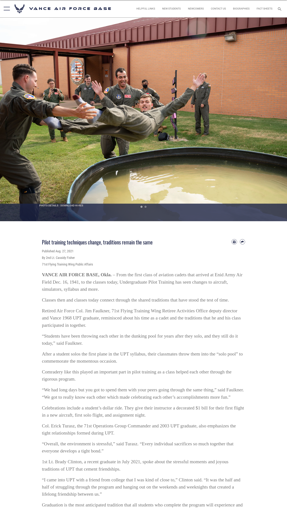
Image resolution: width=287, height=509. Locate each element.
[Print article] (234, 241)
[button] (6, 8)
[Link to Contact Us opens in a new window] (218, 8)
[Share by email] (242, 241)
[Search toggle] (280, 9)
